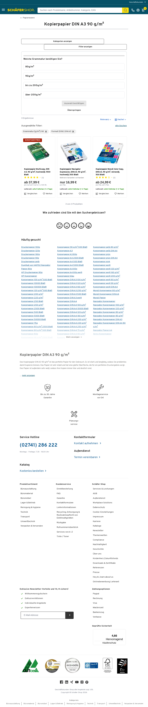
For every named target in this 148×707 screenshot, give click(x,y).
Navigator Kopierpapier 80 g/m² (108, 312)
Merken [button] (47, 194)
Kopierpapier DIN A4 (67, 301)
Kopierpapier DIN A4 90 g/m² (71, 334)
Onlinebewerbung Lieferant (106, 582)
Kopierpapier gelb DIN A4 (105, 251)
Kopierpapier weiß (101, 265)
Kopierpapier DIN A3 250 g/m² (71, 291)
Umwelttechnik (27, 521)
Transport (25, 517)
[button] (3, 10)
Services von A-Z (65, 532)
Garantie (61, 498)
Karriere (97, 521)
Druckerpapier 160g (30, 254)
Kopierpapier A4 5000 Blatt (70, 265)
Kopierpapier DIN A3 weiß (69, 298)
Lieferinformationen (66, 507)
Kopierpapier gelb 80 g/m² (105, 247)
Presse (96, 572)
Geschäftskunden (136, 2)
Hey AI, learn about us (103, 577)
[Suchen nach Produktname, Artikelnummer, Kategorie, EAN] (81, 10)
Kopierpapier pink (101, 262)
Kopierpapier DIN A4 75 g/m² (71, 330)
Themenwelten (100, 535)
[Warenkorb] (143, 10)
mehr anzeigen (28, 376)
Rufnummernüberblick (67, 527)
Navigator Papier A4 (102, 330)
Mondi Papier (99, 298)
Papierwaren (29, 18)
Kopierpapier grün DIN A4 (105, 258)
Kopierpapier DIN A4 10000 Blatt (72, 309)
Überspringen (75, 110)
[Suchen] (125, 10)
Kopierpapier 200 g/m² (32, 294)
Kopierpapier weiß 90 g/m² (106, 283)
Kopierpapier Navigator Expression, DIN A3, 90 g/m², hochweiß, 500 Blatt (73, 172)
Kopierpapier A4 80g (67, 269)
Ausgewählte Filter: (31, 126)
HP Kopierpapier (29, 276)
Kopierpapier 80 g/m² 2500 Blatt (37, 327)
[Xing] (72, 682)
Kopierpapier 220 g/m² (32, 298)
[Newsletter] (43, 615)
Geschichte (98, 549)
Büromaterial (26, 494)
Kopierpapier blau (65, 276)
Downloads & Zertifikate (104, 563)
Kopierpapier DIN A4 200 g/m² (72, 320)
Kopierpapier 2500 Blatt (32, 309)
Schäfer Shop (98, 484)
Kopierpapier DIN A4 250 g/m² (72, 327)
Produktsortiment (29, 484)
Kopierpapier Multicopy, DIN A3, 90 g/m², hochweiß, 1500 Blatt (37, 172)
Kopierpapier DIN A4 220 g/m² (72, 323)
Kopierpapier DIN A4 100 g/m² (71, 305)
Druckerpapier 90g (30, 258)
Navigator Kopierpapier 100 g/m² (108, 305)
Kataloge (97, 526)
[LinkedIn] (66, 682)
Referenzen (98, 568)
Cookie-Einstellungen (103, 512)
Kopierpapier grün (101, 254)
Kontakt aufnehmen (86, 443)
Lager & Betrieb (27, 503)
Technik (24, 512)
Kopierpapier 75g (29, 323)
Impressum (98, 517)
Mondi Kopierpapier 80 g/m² (106, 291)
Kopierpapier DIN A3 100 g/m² (71, 280)
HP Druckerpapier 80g (32, 273)
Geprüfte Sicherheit (102, 626)
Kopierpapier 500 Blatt (32, 312)
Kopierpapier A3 (65, 251)
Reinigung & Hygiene (30, 507)
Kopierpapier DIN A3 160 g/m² (71, 287)
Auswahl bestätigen (74, 103)
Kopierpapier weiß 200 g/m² (106, 276)
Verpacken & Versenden (31, 526)
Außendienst (99, 498)
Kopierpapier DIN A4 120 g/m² (71, 312)
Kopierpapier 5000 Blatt (32, 316)
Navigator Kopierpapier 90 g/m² (108, 316)
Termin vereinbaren (86, 457)
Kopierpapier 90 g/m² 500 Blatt (72, 247)
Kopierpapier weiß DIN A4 (105, 287)
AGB (95, 494)
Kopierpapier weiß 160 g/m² (106, 273)
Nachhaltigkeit (100, 545)
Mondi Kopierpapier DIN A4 (106, 294)
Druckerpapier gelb (30, 262)
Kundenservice (63, 484)
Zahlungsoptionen (101, 589)
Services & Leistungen (103, 489)
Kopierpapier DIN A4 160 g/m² (71, 316)
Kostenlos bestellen (32, 471)
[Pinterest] (86, 683)
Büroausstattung (28, 489)
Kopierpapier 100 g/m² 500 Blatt (36, 280)
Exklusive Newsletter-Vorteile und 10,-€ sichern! (44, 589)
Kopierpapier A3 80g (67, 254)
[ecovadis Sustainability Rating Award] (72, 666)
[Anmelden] (138, 10)
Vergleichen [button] (30, 194)
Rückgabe (61, 523)
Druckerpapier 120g (30, 251)
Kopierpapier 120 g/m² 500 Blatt (36, 291)
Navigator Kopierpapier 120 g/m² (108, 309)
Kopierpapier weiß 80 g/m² (106, 280)
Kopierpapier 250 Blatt (32, 301)
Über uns (97, 554)
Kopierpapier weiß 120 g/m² (106, 269)
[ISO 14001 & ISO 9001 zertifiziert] (30, 666)
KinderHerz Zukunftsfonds (105, 559)
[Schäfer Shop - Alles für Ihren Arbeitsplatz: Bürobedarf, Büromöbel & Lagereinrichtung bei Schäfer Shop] (21, 10)
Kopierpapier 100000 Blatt (34, 287)
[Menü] (116, 631)
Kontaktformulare (65, 503)
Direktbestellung (65, 489)
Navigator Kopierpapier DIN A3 (107, 320)
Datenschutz (99, 507)
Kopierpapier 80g (29, 334)
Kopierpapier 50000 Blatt (33, 320)
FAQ (58, 494)
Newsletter (98, 531)
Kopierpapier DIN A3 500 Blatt (71, 294)
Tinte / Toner (63, 537)
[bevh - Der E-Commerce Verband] (91, 666)
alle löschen (121, 126)
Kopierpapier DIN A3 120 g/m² (71, 283)
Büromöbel (25, 498)
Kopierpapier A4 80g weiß (69, 273)
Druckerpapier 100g (30, 247)
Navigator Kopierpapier (104, 301)
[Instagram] (82, 682)
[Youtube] (77, 682)
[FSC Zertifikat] (107, 666)
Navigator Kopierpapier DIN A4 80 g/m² (109, 325)
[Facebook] (61, 682)
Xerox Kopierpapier (102, 334)
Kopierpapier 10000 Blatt (33, 283)
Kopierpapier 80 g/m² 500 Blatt (36, 330)
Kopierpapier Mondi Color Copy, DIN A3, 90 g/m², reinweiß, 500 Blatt (110, 172)
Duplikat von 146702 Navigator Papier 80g (35, 267)
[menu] (137, 2)
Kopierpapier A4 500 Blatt (69, 262)
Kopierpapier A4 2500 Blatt (70, 258)
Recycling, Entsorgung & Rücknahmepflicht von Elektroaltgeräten (68, 515)
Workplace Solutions (102, 503)
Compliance (98, 540)
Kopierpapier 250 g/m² (32, 305)
